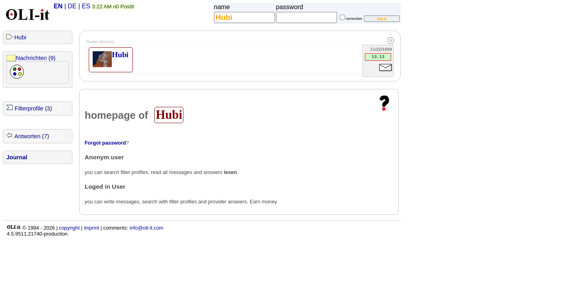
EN (58, 6)
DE (72, 6)
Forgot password (105, 143)
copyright (69, 228)
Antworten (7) (31, 136)
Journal (16, 157)
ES (86, 6)
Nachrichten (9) (35, 58)
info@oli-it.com (147, 228)
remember (354, 19)
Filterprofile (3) (33, 108)
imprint (91, 228)
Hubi (20, 37)
